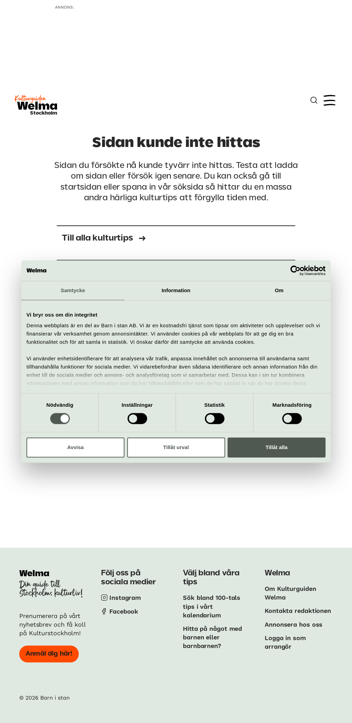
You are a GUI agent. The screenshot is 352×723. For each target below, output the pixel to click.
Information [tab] (176, 290)
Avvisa (75, 447)
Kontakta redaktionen (298, 610)
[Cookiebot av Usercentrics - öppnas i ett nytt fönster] (295, 270)
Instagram (125, 597)
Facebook (123, 611)
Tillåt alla (277, 447)
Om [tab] (279, 290)
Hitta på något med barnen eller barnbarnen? (212, 637)
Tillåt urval (176, 447)
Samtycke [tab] (73, 290)
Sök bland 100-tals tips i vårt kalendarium (211, 606)
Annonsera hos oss (293, 624)
